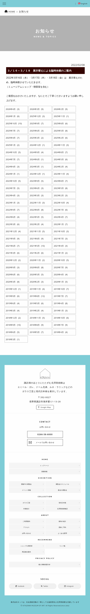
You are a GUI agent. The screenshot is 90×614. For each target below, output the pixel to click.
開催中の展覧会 (26, 484)
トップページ (44, 465)
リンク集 (62, 546)
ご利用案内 (26, 521)
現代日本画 (62, 503)
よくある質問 (62, 533)
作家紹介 (26, 509)
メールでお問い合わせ (45, 442)
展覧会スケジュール (62, 484)
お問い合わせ (26, 533)
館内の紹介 (62, 521)
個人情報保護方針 (44, 564)
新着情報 (44, 471)
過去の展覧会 (62, 490)
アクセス (26, 527)
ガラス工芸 (26, 503)
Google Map (46, 407)
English (82, 3)
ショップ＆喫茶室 (26, 546)
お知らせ (24, 11)
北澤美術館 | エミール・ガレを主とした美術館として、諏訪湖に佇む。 (45, 3)
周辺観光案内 (26, 552)
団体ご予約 (62, 527)
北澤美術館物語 (62, 509)
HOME (12, 11)
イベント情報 (26, 490)
